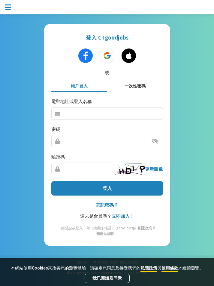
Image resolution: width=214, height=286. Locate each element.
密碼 (55, 129)
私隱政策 (148, 268)
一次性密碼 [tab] (135, 86)
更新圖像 (154, 169)
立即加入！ (123, 216)
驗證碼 (58, 157)
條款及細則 (105, 233)
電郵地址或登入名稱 (71, 101)
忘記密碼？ (107, 205)
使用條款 (169, 268)
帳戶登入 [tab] (79, 86)
